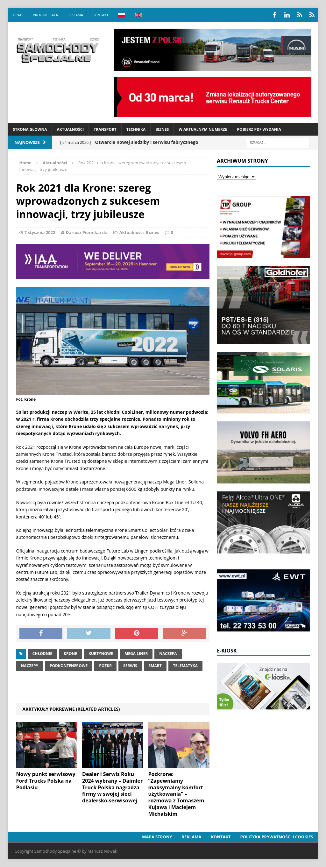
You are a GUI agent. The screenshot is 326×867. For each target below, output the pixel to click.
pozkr (105, 665)
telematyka (185, 665)
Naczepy (29, 665)
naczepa (168, 653)
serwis (130, 665)
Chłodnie (42, 653)
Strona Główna (30, 129)
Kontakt (100, 14)
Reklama (75, 14)
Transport (105, 129)
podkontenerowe (69, 665)
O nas (18, 14)
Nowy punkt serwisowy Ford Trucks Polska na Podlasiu (45, 781)
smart (155, 665)
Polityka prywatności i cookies (276, 837)
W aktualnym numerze (203, 129)
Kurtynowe (101, 653)
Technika (135, 129)
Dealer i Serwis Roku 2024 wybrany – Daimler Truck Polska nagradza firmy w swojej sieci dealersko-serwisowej (112, 787)
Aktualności (70, 129)
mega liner (136, 653)
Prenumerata (45, 14)
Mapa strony (157, 837)
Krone (70, 653)
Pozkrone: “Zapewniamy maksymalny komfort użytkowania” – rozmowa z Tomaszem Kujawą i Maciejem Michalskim (176, 794)
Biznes (162, 129)
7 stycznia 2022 (40, 232)
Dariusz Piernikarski (87, 232)
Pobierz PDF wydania (259, 129)
